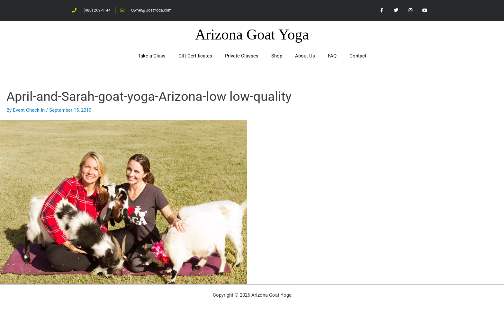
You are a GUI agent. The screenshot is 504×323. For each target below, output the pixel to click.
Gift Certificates (195, 56)
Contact (357, 56)
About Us (305, 56)
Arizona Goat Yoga (252, 34)
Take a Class (152, 56)
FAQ (332, 56)
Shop (276, 56)
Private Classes (241, 56)
